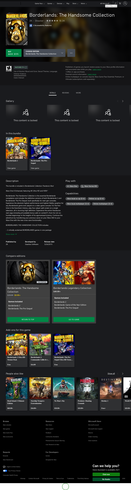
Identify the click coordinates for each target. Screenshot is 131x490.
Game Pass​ (39, 3)
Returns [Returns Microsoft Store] (90, 432)
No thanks (106, 479)
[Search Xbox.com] (115, 3)
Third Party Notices (83, 478)
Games (49, 3)
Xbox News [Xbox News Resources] (49, 425)
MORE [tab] (78, 93)
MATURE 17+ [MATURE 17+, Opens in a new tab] (21, 67)
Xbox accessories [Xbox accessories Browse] (8, 436)
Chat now (106, 474)
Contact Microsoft (34, 478)
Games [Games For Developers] (48, 456)
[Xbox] (27, 3)
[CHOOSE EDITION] (44, 53)
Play (67, 3)
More (83, 3)
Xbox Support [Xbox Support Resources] (50, 429)
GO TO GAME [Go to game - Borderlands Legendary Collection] (74, 319)
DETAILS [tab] (53, 93)
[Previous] (117, 101)
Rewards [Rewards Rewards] (5, 456)
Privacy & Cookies (47, 478)
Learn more (97, 69)
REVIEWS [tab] (65, 93)
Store (74, 3)
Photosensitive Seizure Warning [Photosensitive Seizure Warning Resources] (55, 440)
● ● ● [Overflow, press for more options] (71, 53)
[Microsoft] (11, 3)
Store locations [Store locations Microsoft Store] (92, 440)
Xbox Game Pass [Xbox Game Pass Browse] (8, 432)
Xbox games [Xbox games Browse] (6, 429)
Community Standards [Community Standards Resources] (52, 436)
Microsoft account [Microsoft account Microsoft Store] (93, 425)
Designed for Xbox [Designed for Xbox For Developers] (51, 459)
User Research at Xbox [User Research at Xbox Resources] (52, 444)
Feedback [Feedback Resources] (48, 432)
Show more (11, 234)
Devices (59, 3)
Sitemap (22, 478)
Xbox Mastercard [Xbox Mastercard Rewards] (8, 459)
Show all (111, 373)
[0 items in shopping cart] (120, 3)
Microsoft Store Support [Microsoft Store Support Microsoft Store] (95, 429)
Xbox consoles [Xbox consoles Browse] (7, 425)
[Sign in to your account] (125, 3)
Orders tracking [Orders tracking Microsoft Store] (92, 436)
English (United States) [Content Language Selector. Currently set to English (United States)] (13, 466)
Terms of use (60, 478)
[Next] (122, 101)
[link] (16, 153)
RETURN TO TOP (28, 319)
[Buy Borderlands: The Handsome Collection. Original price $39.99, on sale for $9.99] (14, 53)
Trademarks (70, 478)
